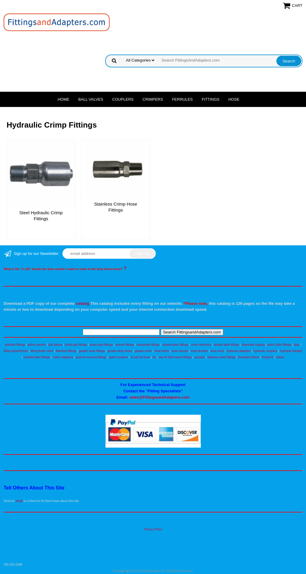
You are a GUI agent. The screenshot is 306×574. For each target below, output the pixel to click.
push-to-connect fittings (91, 357)
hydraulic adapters (239, 351)
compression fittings (175, 344)
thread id (267, 357)
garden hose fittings (92, 351)
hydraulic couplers (265, 351)
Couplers (123, 99)
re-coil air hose (140, 357)
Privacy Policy (153, 529)
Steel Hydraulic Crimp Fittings (41, 215)
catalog (82, 303)
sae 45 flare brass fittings (175, 357)
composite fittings (147, 344)
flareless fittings (66, 351)
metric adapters (63, 357)
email (19, 501)
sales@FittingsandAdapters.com (159, 397)
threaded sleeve (248, 357)
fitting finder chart (41, 351)
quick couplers (118, 357)
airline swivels (36, 344)
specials (199, 357)
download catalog (253, 344)
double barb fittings (226, 344)
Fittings (210, 99)
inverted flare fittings (36, 357)
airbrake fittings (15, 344)
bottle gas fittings (76, 344)
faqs (297, 344)
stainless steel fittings (221, 357)
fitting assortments (16, 351)
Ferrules (182, 99)
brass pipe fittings (101, 344)
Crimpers (153, 99)
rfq (154, 357)
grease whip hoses (119, 351)
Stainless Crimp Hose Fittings (115, 206)
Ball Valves (90, 99)
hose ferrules (199, 351)
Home (63, 99)
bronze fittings (124, 344)
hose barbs (161, 351)
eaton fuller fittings (279, 344)
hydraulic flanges (291, 351)
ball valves (55, 344)
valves (280, 357)
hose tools (217, 351)
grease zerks (143, 351)
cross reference (201, 344)
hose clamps (180, 351)
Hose (233, 99)
